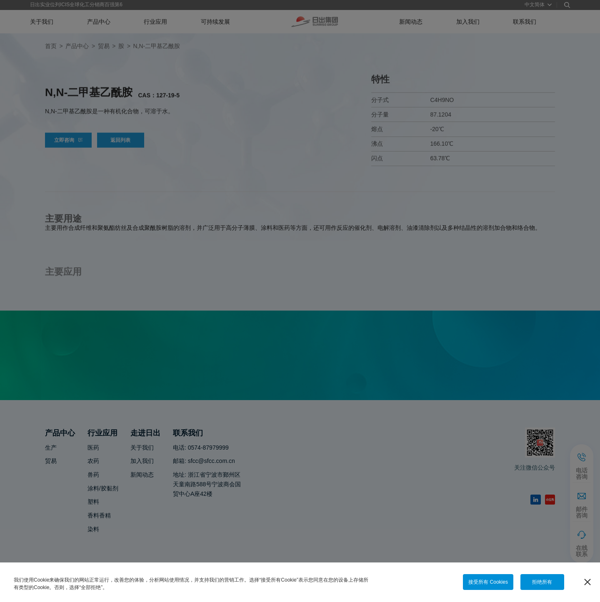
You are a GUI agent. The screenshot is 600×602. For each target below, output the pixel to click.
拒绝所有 (542, 582)
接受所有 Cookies (488, 582)
